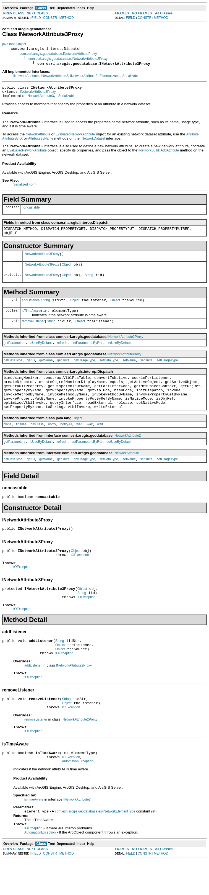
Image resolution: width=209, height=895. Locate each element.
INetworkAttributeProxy (125, 364)
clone (8, 442)
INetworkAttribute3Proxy (41, 259)
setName (129, 371)
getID (31, 371)
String (89, 282)
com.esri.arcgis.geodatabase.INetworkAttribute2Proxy (68, 59)
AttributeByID (12, 141)
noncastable (31, 210)
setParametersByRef (87, 353)
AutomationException (77, 795)
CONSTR (50, 18)
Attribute (192, 137)
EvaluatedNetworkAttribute (75, 137)
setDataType (109, 371)
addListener (30, 308)
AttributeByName (40, 141)
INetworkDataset (93, 141)
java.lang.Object (14, 44)
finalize (21, 442)
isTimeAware (31, 319)
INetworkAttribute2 (54, 76)
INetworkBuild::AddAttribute (159, 153)
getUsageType (84, 371)
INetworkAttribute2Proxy (38, 93)
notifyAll (66, 442)
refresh (62, 353)
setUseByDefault (119, 353)
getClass (37, 442)
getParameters (14, 353)
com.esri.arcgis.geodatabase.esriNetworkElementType (95, 846)
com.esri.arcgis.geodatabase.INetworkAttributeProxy (58, 54)
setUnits (146, 371)
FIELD (36, 18)
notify (52, 442)
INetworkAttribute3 (84, 76)
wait (79, 442)
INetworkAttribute (26, 76)
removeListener (33, 330)
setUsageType (167, 371)
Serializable (130, 76)
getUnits (63, 371)
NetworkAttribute (38, 137)
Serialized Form (24, 187)
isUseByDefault (41, 353)
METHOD (66, 18)
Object (66, 270)
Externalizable (110, 76)
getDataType (13, 371)
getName (46, 371)
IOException (80, 578)
